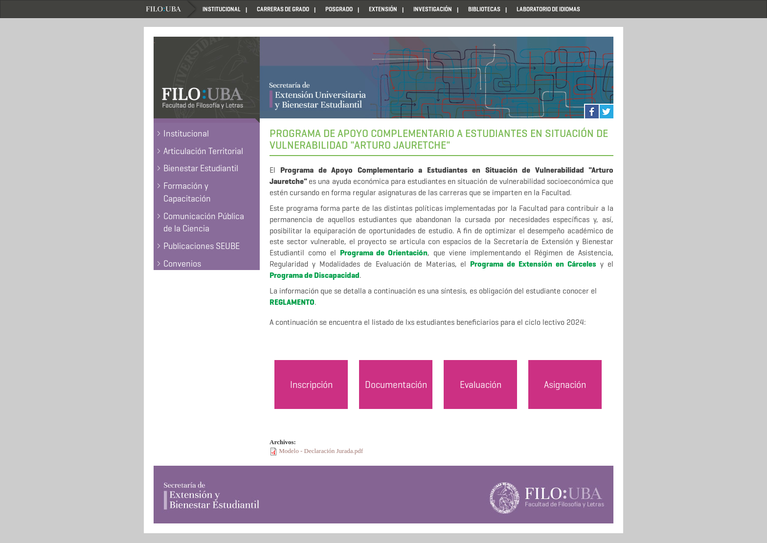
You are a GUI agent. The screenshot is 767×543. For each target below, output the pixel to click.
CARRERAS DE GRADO (283, 9)
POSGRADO (339, 9)
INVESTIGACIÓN (432, 9)
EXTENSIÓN (383, 9)
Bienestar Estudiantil (200, 168)
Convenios (182, 263)
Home (171, 9)
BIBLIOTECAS (484, 9)
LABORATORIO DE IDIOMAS (548, 9)
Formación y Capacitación (187, 192)
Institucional (186, 133)
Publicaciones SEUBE (201, 246)
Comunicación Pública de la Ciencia (203, 222)
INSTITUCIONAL (222, 9)
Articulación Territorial (203, 151)
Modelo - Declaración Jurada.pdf (321, 450)
